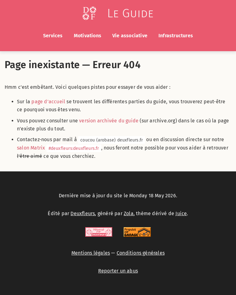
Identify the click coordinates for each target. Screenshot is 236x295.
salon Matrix (59, 148)
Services (53, 36)
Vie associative (129, 36)
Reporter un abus (118, 271)
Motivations (87, 36)
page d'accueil (48, 101)
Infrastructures (175, 36)
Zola (129, 213)
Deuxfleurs (82, 213)
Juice (181, 213)
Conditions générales (141, 253)
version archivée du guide (108, 121)
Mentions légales (90, 253)
